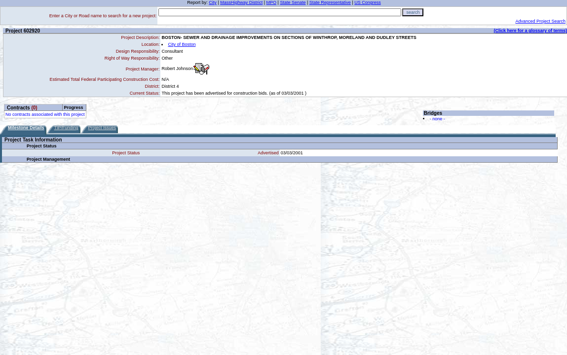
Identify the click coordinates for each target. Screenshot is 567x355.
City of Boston (181, 44)
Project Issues (102, 127)
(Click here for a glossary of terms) (530, 30)
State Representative (330, 2)
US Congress (367, 2)
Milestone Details (26, 127)
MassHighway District (241, 2)
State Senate (292, 2)
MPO (271, 2)
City (213, 2)
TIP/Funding (66, 127)
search (412, 12)
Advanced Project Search (540, 21)
